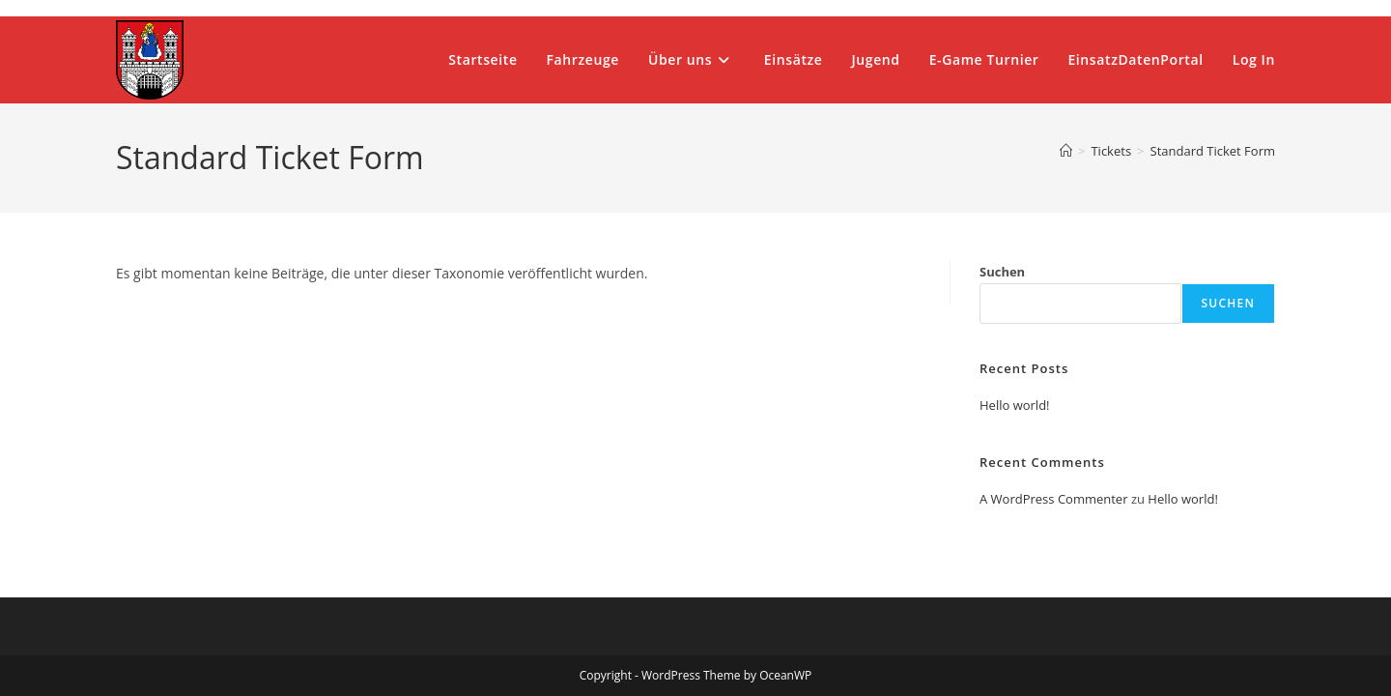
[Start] (1066, 151)
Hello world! (1014, 405)
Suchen (1002, 271)
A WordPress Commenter (1053, 499)
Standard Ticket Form (1212, 151)
